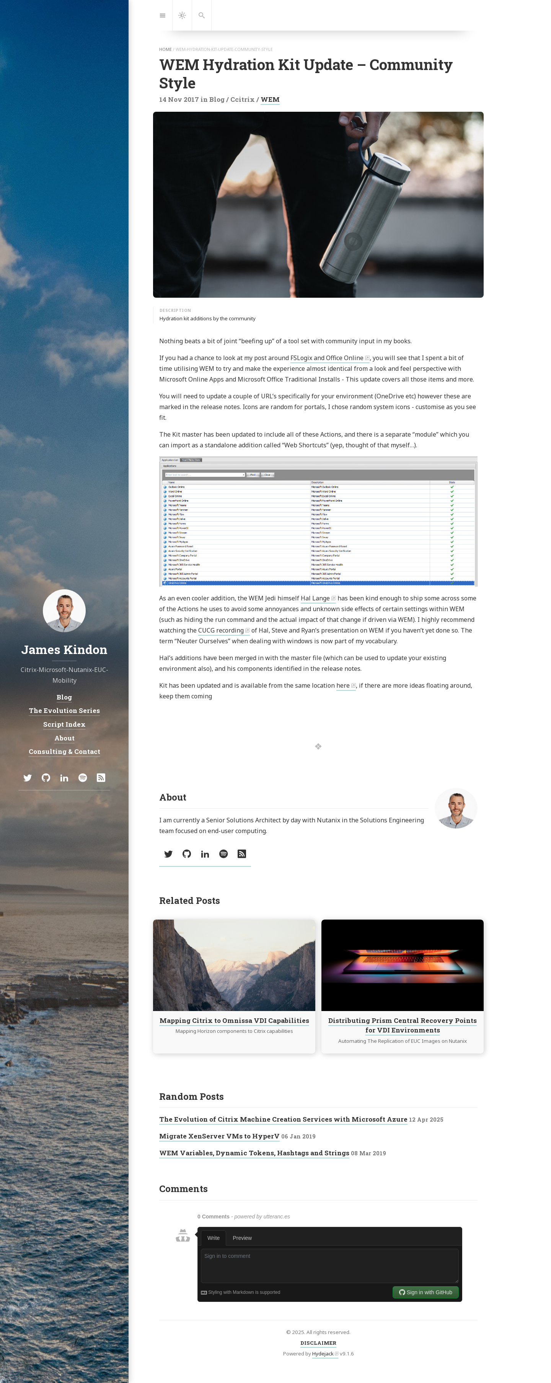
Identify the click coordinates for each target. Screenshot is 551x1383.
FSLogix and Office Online (327, 358)
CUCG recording (221, 630)
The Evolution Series (64, 710)
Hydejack (323, 1353)
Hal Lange (315, 598)
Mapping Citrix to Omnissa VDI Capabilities (234, 1020)
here (343, 685)
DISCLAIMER (318, 1342)
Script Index (64, 724)
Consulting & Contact (64, 751)
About (64, 738)
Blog (64, 697)
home (165, 49)
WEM (270, 99)
